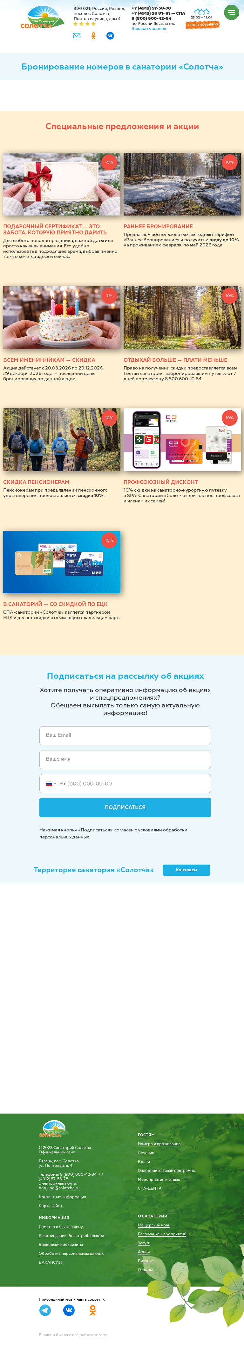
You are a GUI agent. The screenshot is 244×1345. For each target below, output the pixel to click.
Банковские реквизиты (61, 1244)
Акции (144, 1252)
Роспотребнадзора (85, 1235)
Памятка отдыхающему (61, 1226)
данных (97, 1253)
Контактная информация (62, 1197)
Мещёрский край (154, 1225)
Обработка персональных (64, 1253)
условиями (150, 830)
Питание (146, 1261)
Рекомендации (52, 1235)
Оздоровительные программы (167, 1170)
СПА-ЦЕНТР (149, 1188)
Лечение (146, 1153)
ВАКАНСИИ (50, 1262)
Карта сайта (50, 1205)
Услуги (144, 1243)
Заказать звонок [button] (149, 28)
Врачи (144, 1161)
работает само (93, 1335)
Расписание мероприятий (162, 1234)
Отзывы (145, 1270)
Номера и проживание (159, 1144)
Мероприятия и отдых (159, 1179)
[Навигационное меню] (231, 12)
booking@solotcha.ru (59, 1188)
